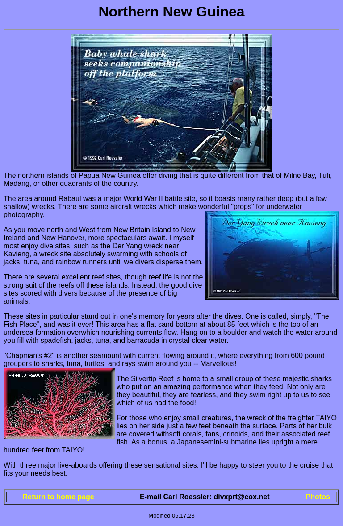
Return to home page (58, 497)
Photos (318, 497)
